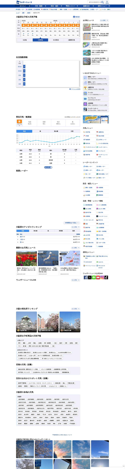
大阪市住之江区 (41, 408)
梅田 (76, 343)
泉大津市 (26, 414)
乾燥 (20, 75)
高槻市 (32, 414)
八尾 (21, 239)
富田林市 (75, 414)
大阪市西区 (48, 399)
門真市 (71, 417)
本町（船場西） (48, 343)
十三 (19, 346)
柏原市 (58, 417)
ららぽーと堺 (32, 355)
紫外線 (19, 66)
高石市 (25, 420)
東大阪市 (39, 420)
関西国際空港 (65, 372)
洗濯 (20, 83)
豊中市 (69, 411)
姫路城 (20, 386)
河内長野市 (28, 417)
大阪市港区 (57, 399)
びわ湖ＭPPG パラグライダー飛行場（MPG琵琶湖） (46, 372)
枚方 (21, 236)
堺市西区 (34, 411)
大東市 (40, 417)
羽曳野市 (64, 417)
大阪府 (28, 12)
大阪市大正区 (65, 399)
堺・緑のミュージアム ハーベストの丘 (52, 358)
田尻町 (49, 423)
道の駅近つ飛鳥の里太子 (24, 352)
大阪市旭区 (21, 405)
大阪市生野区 (71, 402)
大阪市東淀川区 (52, 402)
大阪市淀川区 (21, 408)
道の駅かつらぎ (22, 355)
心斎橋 (39, 343)
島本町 (20, 423)
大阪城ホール (63, 386)
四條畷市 (52, 420)
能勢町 (31, 423)
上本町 (29, 343)
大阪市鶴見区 (30, 408)
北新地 (71, 343)
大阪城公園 (57, 383)
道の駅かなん (52, 352)
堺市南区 (41, 411)
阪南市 (72, 420)
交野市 (58, 420)
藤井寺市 (32, 420)
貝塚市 (38, 414)
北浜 (55, 343)
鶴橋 (24, 343)
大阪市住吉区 (49, 405)
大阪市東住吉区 (59, 405)
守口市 (44, 414)
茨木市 (56, 414)
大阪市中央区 (67, 408)
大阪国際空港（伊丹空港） (60, 369)
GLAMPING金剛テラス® (64, 352)
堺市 (19, 343)
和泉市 (46, 417)
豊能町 (25, 423)
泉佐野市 (68, 414)
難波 (34, 343)
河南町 (65, 423)
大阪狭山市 (65, 420)
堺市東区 (27, 411)
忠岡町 (37, 423)
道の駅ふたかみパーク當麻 (40, 352)
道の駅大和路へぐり (57, 355)
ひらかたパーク (53, 386)
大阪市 (60, 343)
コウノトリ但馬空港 (46, 369)
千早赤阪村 (72, 423)
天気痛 (19, 70)
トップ (17, 12)
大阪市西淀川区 (42, 402)
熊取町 (43, 423)
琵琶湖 (25, 386)
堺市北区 (48, 411)
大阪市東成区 (61, 402)
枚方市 (50, 414)
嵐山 (64, 383)
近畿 (23, 12)
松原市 (35, 417)
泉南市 (45, 420)
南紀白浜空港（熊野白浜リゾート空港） (28, 369)
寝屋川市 (20, 417)
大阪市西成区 (68, 405)
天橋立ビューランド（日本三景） (38, 386)
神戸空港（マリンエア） (24, 372)
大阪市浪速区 (32, 402)
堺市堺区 (75, 408)
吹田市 (20, 414)
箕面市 (52, 417)
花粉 (20, 79)
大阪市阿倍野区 (39, 405)
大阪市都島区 (21, 399)
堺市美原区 (56, 411)
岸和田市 (63, 411)
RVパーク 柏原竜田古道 (44, 355)
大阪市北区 (59, 408)
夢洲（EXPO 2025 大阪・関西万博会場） (39, 346)
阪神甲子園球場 (22, 383)
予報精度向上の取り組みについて (62, 435)
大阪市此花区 (40, 399)
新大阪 (24, 346)
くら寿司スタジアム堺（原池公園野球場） (29, 358)
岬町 (54, 423)
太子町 (59, 423)
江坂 (53, 346)
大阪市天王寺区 (22, 402)
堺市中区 (20, 411)
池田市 (75, 411)
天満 (66, 343)
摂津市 (20, 420)
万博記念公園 (70, 383)
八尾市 (61, 414)
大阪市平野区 (50, 408)
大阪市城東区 (29, 405)
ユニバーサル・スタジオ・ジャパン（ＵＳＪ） (40, 383)
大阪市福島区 (30, 399)
